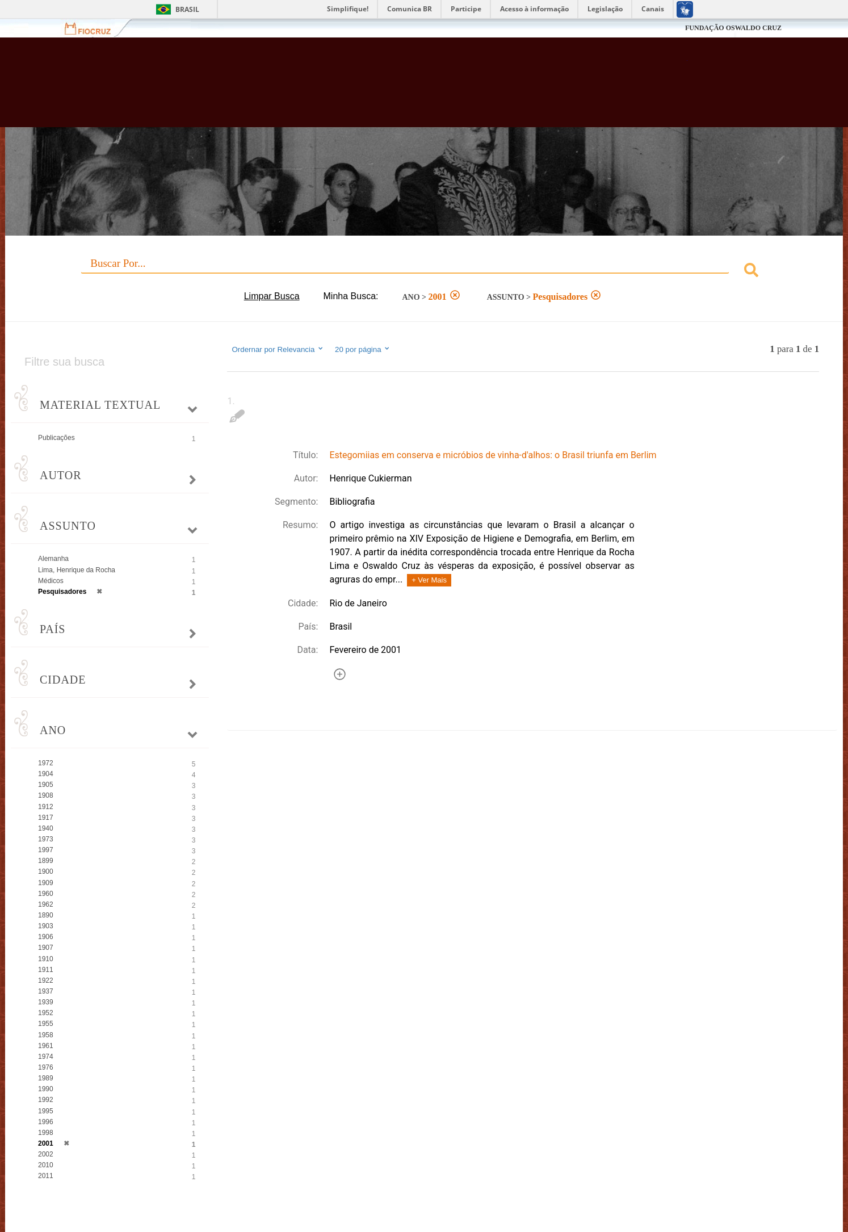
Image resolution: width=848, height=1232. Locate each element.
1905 (45, 785)
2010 (45, 1165)
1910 (45, 959)
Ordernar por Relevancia (278, 349)
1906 (45, 937)
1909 (45, 883)
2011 (45, 1176)
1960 (45, 894)
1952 (45, 1013)
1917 (45, 818)
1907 (45, 948)
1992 (45, 1100)
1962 (45, 904)
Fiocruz (94, 28)
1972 (45, 763)
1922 (45, 980)
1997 (45, 850)
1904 (45, 774)
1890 (45, 915)
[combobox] (424, 272)
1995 (45, 1111)
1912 (45, 807)
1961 (45, 1046)
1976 (45, 1067)
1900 (45, 871)
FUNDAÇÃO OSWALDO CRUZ (733, 28)
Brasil (187, 9)
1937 (45, 991)
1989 (45, 1078)
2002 (45, 1154)
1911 (45, 970)
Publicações (56, 438)
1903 (45, 926)
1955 (45, 1024)
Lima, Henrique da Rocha (76, 570)
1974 (45, 1057)
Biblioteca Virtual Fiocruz (366, 88)
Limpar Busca (272, 296)
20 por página (363, 349)
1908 (45, 795)
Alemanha (53, 559)
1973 (45, 839)
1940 (45, 828)
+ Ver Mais (429, 580)
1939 (45, 1002)
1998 (45, 1133)
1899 (45, 861)
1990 (45, 1089)
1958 (45, 1035)
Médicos (51, 581)
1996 (45, 1122)
